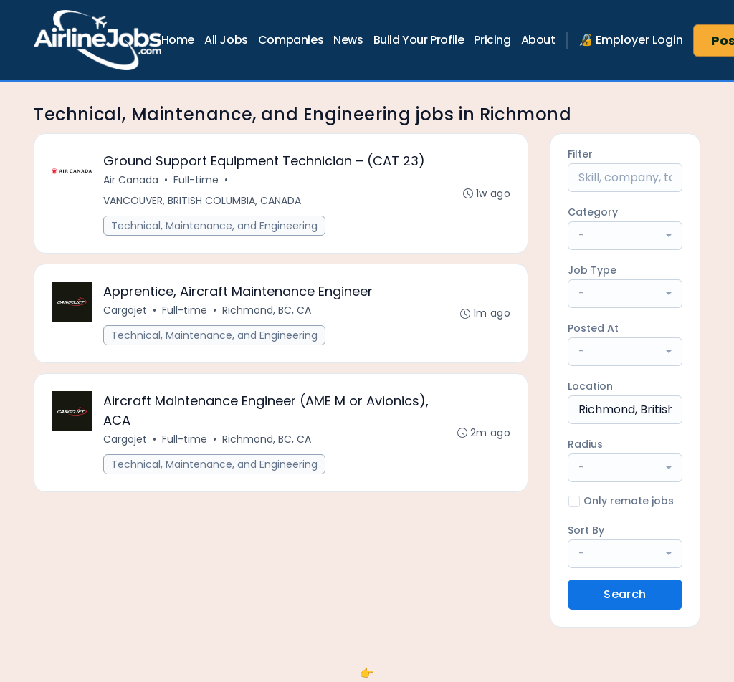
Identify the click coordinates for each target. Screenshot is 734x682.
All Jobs (226, 40)
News (348, 40)
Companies (290, 40)
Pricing (492, 40)
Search (625, 594)
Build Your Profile (418, 40)
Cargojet (125, 310)
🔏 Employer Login (630, 40)
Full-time (196, 180)
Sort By (586, 530)
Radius (585, 444)
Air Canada (130, 180)
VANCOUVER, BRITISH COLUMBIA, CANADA (202, 200)
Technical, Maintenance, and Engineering (214, 225)
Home (177, 40)
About (538, 40)
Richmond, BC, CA (266, 310)
